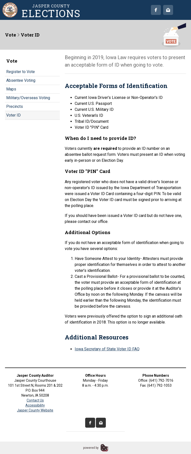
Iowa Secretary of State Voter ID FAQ (107, 349)
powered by (91, 448)
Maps (11, 89)
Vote (10, 35)
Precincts (14, 106)
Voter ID (13, 115)
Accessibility (35, 405)
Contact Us (35, 400)
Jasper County (51, 10)
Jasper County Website (35, 410)
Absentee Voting (20, 80)
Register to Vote (20, 71)
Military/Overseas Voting (28, 97)
